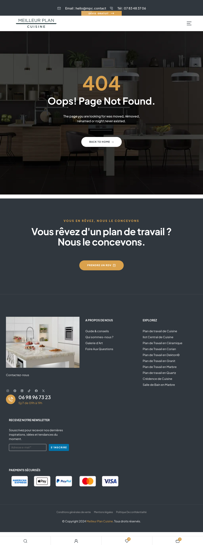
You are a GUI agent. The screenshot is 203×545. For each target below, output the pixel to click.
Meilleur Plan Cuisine (99, 521)
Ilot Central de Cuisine (158, 337)
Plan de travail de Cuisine (160, 331)
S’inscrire (59, 447)
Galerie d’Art (94, 343)
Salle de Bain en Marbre (159, 384)
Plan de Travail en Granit (159, 361)
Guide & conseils (97, 331)
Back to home (101, 141)
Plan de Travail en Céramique (162, 343)
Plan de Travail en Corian (159, 349)
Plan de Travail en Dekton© (161, 355)
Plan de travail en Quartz (159, 373)
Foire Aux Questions (99, 349)
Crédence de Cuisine (157, 378)
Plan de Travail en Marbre (160, 367)
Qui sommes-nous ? (99, 337)
